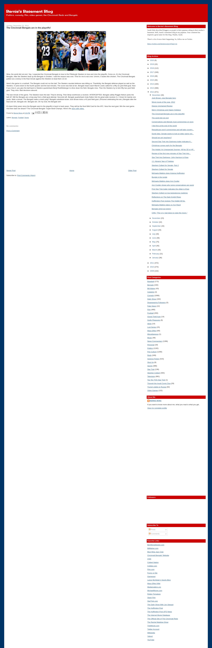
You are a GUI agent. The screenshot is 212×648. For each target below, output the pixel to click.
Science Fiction (153, 359)
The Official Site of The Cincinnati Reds (162, 619)
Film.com (151, 569)
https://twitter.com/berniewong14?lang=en (162, 44)
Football (21, 117)
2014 (152, 84)
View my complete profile (157, 408)
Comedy (150, 296)
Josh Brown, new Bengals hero (164, 98)
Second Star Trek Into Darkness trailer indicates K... (172, 142)
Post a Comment (12, 131)
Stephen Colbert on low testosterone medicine (170, 193)
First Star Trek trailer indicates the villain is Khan (170, 189)
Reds (149, 355)
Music (149, 338)
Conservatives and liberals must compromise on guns (172, 122)
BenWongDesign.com (155, 545)
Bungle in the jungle (159, 177)
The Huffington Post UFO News (159, 612)
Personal (150, 345)
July (154, 234)
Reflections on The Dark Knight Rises (166, 197)
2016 (152, 76)
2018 (152, 68)
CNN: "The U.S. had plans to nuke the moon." (169, 213)
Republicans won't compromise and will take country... (173, 130)
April (154, 246)
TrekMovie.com (153, 626)
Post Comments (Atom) (26, 175)
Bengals (14, 117)
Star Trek (151, 369)
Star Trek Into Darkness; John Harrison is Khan (170, 157)
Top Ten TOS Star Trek (156, 380)
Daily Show (151, 299)
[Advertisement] (26, 150)
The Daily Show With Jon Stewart (160, 605)
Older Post (132, 171)
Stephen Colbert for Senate (162, 169)
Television (151, 376)
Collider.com (152, 566)
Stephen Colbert (153, 373)
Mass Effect (152, 331)
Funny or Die (152, 573)
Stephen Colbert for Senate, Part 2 (165, 165)
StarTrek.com (152, 601)
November (156, 218)
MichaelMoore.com (154, 591)
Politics (150, 348)
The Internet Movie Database (158, 615)
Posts (152, 530)
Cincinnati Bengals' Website (158, 555)
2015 (152, 80)
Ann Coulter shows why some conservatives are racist (173, 185)
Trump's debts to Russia (156, 387)
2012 (152, 92)
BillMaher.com (152, 548)
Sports (26, 117)
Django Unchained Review (162, 106)
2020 (152, 60)
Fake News (151, 306)
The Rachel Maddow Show (157, 622)
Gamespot (151, 576)
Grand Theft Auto (154, 317)
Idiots (149, 324)
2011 (152, 263)
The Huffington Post (155, 608)
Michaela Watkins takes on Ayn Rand (166, 205)
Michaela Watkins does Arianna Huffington (168, 173)
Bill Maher (151, 288)
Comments (154, 534)
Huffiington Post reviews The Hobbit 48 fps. (168, 201)
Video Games (152, 390)
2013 (152, 88)
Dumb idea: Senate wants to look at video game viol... (173, 134)
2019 (152, 64)
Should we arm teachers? (162, 138)
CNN (149, 559)
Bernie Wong (156, 401)
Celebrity (150, 292)
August (155, 230)
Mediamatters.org (154, 587)
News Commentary (154, 341)
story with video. (78, 109)
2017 (152, 72)
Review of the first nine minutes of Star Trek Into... (171, 153)
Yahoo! (150, 636)
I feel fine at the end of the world (164, 126)
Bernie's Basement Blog (29, 11)
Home (71, 171)
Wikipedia (151, 633)
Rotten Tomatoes (154, 594)
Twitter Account (153, 629)
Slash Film (151, 598)
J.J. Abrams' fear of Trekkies (163, 161)
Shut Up (150, 362)
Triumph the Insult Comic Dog (158, 383)
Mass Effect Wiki (153, 584)
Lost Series (151, 327)
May (154, 242)
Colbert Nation (153, 562)
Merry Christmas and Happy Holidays (166, 110)
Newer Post (10, 171)
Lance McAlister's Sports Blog (159, 580)
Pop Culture (152, 352)
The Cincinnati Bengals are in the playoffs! (168, 114)
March (155, 250)
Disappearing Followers (156, 303)
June (154, 238)
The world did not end (160, 118)
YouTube (150, 640)
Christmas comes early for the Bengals (167, 145)
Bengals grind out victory (161, 209)
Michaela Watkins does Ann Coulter (165, 181)
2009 (152, 271)
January (155, 258)
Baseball (150, 281)
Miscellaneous (152, 334)
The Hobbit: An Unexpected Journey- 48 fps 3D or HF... (173, 150)
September (156, 226)
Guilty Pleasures (153, 320)
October (155, 222)
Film (149, 310)
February (156, 254)
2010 (152, 267)
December (156, 95)
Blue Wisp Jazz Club (155, 552)
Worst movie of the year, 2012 (163, 102)
